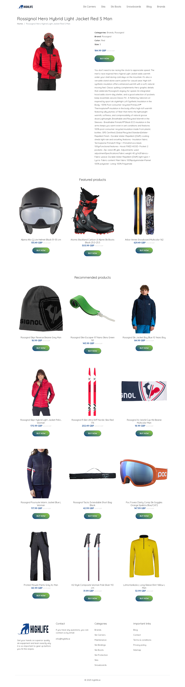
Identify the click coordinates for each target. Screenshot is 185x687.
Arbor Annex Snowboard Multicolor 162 (144, 242)
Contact (137, 637)
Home (20, 26)
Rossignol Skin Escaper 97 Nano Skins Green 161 (93, 341)
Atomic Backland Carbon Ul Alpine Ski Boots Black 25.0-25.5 (92, 243)
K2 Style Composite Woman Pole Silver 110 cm (93, 588)
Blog (149, 7)
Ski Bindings (100, 647)
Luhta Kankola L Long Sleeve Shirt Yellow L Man (144, 588)
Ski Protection (101, 657)
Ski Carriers (89, 7)
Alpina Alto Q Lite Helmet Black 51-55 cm (41, 242)
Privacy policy (139, 647)
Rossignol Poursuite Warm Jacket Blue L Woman (41, 506)
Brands (161, 7)
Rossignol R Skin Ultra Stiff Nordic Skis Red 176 (93, 423)
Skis (103, 7)
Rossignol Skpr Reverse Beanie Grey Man (41, 339)
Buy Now (104, 61)
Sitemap (137, 652)
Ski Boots (116, 7)
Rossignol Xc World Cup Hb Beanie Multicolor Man (144, 423)
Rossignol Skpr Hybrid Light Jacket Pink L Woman (40, 423)
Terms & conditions (142, 642)
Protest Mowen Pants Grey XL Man (41, 587)
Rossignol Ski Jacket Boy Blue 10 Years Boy (144, 339)
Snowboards (134, 7)
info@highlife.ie (63, 641)
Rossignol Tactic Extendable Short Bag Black (92, 506)
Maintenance (100, 642)
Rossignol (119, 35)
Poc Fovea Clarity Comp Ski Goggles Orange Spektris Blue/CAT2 (144, 506)
